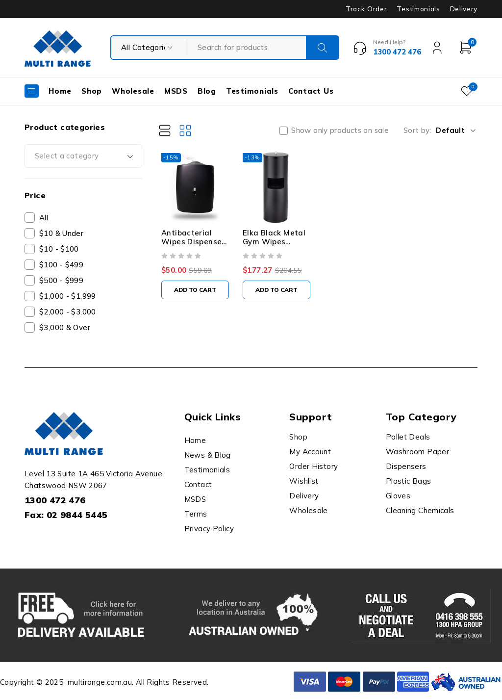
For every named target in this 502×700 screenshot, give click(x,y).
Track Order (366, 9)
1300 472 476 (55, 500)
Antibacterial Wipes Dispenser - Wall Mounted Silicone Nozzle (195, 252)
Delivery (463, 9)
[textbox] (83, 156)
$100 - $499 (61, 264)
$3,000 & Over (64, 327)
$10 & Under (61, 233)
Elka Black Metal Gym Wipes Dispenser (280, 247)
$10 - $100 (59, 249)
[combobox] (83, 156)
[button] (198, 295)
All (43, 217)
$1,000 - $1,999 (67, 296)
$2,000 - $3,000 (67, 311)
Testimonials (418, 9)
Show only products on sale (340, 130)
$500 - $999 (61, 280)
